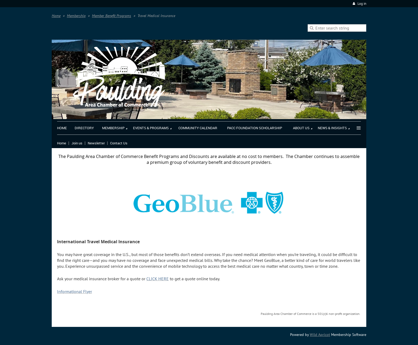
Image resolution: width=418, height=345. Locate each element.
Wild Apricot (320, 334)
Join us (76, 143)
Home (56, 15)
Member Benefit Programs (111, 15)
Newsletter (96, 143)
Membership (76, 15)
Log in (361, 3)
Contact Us (118, 143)
